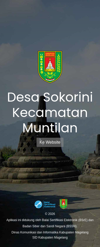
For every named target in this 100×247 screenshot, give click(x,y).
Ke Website (50, 142)
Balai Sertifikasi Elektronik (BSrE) (65, 220)
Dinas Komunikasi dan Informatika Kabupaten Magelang (50, 232)
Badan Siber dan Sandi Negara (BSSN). (50, 226)
